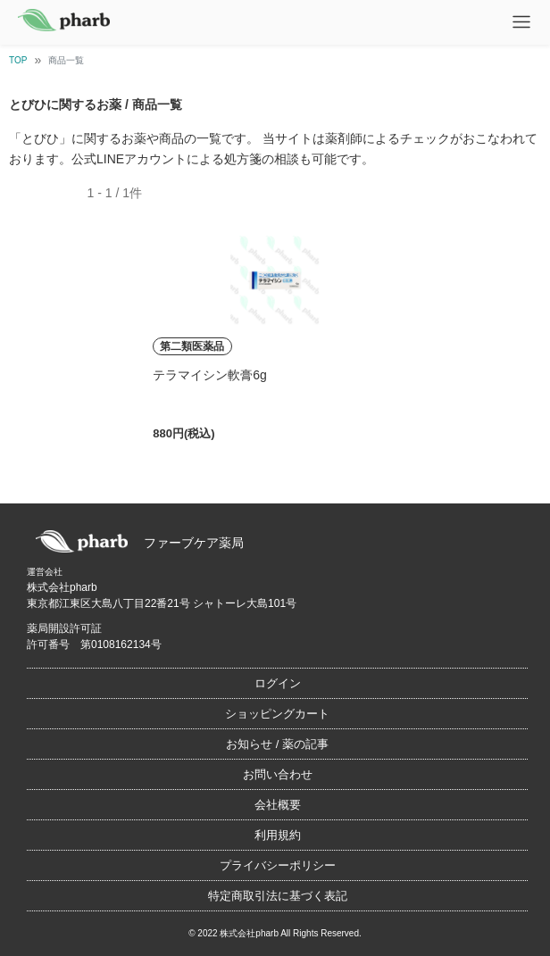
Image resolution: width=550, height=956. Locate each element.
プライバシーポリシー (278, 865)
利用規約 (277, 835)
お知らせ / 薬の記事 (277, 744)
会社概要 (277, 805)
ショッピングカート (277, 713)
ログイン (277, 683)
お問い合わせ (277, 774)
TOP (18, 60)
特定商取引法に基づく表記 (277, 896)
